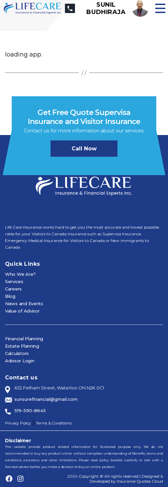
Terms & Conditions (53, 422)
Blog (10, 296)
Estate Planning (22, 346)
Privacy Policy (18, 422)
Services (14, 281)
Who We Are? (20, 274)
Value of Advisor (22, 311)
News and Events (24, 303)
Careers (13, 288)
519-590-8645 (30, 410)
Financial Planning (24, 338)
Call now (84, 148)
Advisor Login (19, 360)
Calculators (17, 353)
